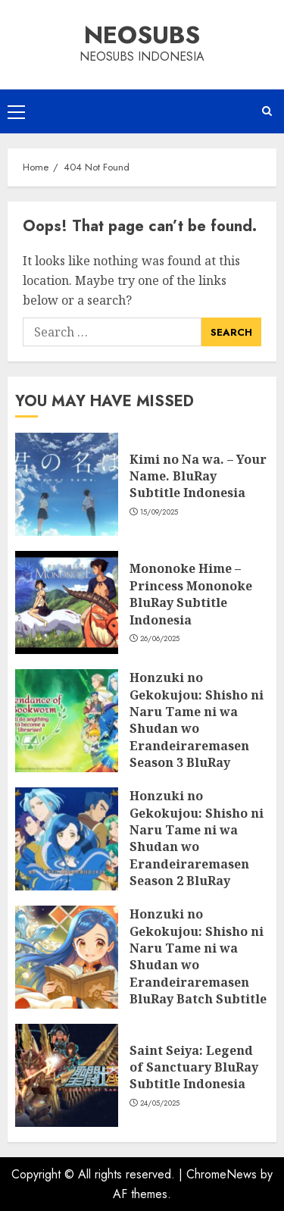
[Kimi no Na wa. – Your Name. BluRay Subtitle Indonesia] (66, 484)
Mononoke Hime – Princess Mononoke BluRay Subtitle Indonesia (191, 593)
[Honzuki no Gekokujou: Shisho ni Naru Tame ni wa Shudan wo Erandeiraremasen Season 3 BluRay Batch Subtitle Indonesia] (66, 720)
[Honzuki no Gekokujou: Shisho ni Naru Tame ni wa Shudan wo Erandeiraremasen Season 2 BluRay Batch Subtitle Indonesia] (66, 838)
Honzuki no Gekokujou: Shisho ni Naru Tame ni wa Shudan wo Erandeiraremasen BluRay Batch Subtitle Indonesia (198, 965)
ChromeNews (221, 1174)
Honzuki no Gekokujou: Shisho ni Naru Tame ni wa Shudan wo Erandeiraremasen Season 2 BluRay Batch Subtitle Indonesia (197, 855)
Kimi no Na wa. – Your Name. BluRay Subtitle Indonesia (198, 476)
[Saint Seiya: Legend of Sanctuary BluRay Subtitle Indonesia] (66, 1075)
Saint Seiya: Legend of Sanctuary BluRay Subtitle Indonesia (194, 1067)
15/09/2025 (159, 512)
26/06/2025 (160, 639)
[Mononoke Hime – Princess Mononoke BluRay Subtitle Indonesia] (66, 602)
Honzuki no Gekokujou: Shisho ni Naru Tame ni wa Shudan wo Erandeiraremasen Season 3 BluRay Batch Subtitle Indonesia (197, 737)
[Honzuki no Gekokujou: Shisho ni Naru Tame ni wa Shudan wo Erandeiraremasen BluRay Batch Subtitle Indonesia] (66, 957)
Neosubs (142, 34)
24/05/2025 (160, 1103)
